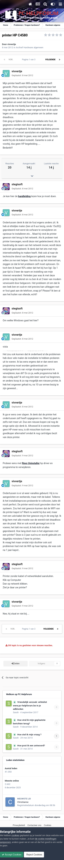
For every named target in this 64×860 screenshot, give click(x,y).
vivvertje (11, 44)
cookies (15, 835)
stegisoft (17, 184)
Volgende (50, 59)
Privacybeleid (19, 825)
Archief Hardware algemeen (29, 47)
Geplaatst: (22, 75)
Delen (16, 663)
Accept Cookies (12, 854)
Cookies (47, 825)
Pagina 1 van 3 (29, 59)
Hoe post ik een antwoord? (31, 745)
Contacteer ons (34, 825)
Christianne (23, 802)
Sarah (16, 712)
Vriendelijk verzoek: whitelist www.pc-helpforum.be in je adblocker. (30, 705)
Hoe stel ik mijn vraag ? (29, 734)
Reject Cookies (34, 854)
